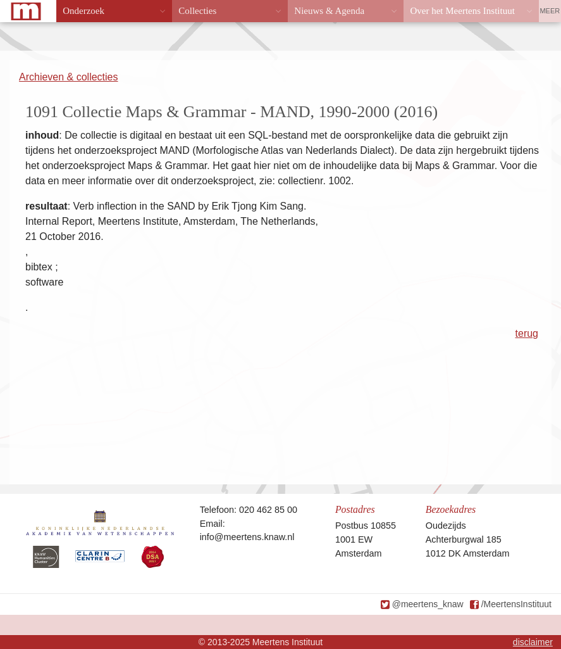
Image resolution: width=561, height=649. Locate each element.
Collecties (197, 11)
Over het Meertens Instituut (462, 11)
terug (526, 333)
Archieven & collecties (68, 77)
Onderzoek (83, 11)
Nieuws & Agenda (329, 11)
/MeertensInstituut (516, 604)
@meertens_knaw (428, 604)
